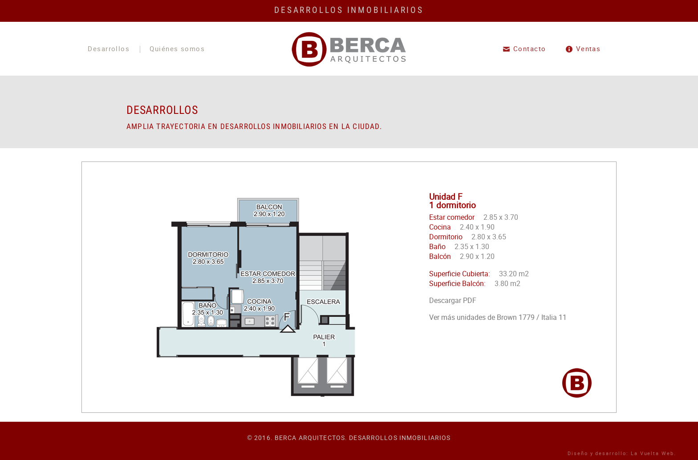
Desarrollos (109, 49)
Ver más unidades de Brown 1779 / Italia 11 (498, 317)
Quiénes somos (177, 49)
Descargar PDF (452, 300)
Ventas (588, 49)
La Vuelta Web (652, 453)
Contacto (529, 49)
